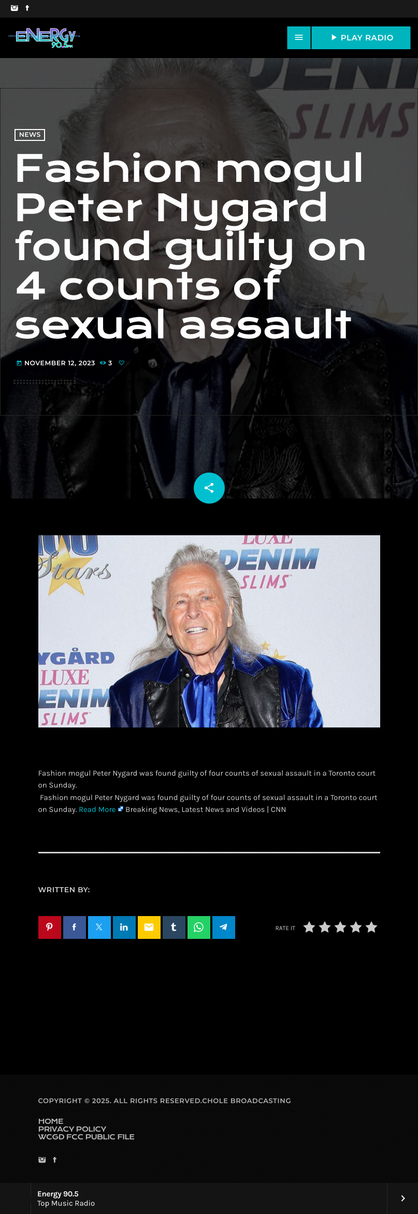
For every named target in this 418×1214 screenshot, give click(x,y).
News (30, 135)
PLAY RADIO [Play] (361, 37)
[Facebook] (27, 8)
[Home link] (44, 38)
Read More (97, 809)
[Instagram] (14, 8)
